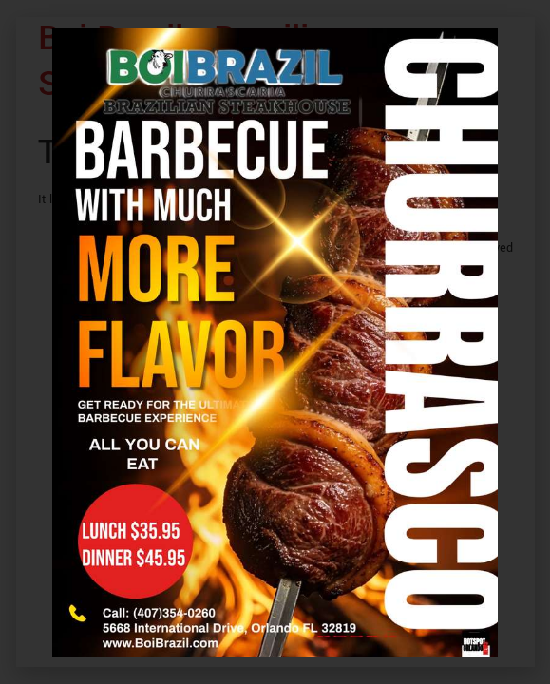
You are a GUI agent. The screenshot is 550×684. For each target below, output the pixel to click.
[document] (275, 342)
